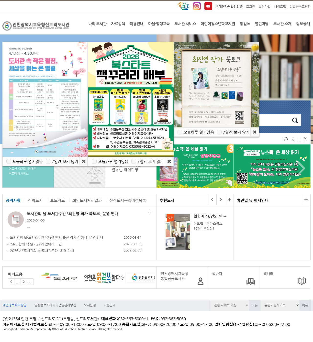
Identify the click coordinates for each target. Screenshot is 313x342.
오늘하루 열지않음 (198, 132)
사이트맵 (280, 6)
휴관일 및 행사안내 (252, 200)
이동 (254, 305)
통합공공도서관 (300, 6)
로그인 (250, 6)
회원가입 (265, 6)
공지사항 (13, 200)
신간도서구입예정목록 (127, 200)
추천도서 (167, 200)
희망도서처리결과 (87, 200)
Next (299, 168)
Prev (164, 168)
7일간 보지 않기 (236, 132)
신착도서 (35, 200)
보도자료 (57, 200)
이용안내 (110, 305)
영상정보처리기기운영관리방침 (55, 305)
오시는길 (90, 305)
